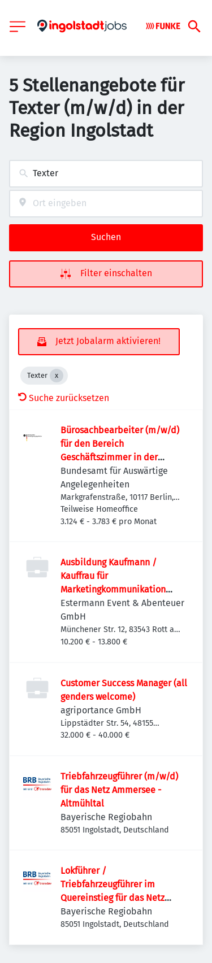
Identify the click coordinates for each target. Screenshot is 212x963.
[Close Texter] (56, 375)
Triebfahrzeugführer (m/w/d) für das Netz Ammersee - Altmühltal (119, 790)
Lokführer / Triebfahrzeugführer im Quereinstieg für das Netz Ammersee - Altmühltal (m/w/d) (112, 897)
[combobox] (106, 174)
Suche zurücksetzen (63, 398)
